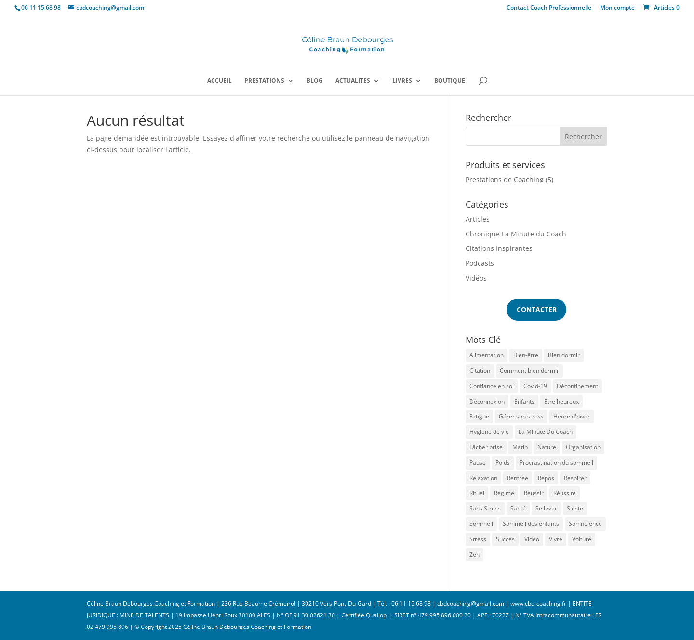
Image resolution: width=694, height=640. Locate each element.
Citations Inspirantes (499, 248)
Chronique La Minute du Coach (516, 233)
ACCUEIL (219, 81)
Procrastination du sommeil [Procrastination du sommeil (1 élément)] (556, 462)
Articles (478, 218)
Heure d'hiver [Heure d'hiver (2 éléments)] (571, 416)
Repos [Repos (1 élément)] (546, 478)
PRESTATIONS (264, 81)
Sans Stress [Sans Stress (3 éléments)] (485, 508)
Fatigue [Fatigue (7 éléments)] (479, 416)
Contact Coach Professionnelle (549, 8)
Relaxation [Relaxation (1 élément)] (483, 478)
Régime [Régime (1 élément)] (504, 493)
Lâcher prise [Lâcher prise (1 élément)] (486, 447)
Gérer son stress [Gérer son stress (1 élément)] (521, 416)
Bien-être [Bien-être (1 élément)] (525, 355)
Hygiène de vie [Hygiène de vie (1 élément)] (489, 432)
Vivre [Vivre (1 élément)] (555, 539)
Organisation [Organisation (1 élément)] (583, 447)
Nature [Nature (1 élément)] (546, 447)
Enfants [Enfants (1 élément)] (524, 401)
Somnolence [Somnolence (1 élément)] (585, 524)
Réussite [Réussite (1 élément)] (564, 493)
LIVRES (402, 81)
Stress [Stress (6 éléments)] (477, 539)
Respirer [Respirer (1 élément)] (575, 478)
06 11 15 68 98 (41, 7)
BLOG (315, 81)
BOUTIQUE (449, 81)
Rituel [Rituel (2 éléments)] (476, 493)
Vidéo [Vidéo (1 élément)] (531, 539)
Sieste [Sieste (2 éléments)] (575, 508)
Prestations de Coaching (505, 179)
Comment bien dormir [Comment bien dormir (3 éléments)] (529, 370)
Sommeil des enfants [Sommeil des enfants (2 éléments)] (531, 524)
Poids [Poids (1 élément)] (502, 462)
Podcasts (480, 263)
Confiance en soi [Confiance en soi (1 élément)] (491, 386)
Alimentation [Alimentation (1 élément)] (486, 355)
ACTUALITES (352, 81)
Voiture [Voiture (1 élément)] (581, 539)
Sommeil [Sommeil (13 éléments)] (481, 524)
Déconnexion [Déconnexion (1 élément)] (487, 401)
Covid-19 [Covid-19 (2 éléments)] (535, 386)
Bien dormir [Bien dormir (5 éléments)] (564, 355)
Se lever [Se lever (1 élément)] (546, 508)
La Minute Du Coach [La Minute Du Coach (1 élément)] (546, 432)
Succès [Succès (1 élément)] (505, 539)
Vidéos (476, 278)
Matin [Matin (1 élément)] (520, 447)
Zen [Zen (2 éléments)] (474, 554)
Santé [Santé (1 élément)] (518, 508)
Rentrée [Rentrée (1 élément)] (517, 478)
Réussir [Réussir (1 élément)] (534, 493)
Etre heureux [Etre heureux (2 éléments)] (561, 401)
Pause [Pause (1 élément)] (477, 462)
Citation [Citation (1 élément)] (479, 370)
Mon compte (617, 8)
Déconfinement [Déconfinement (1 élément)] (577, 386)
